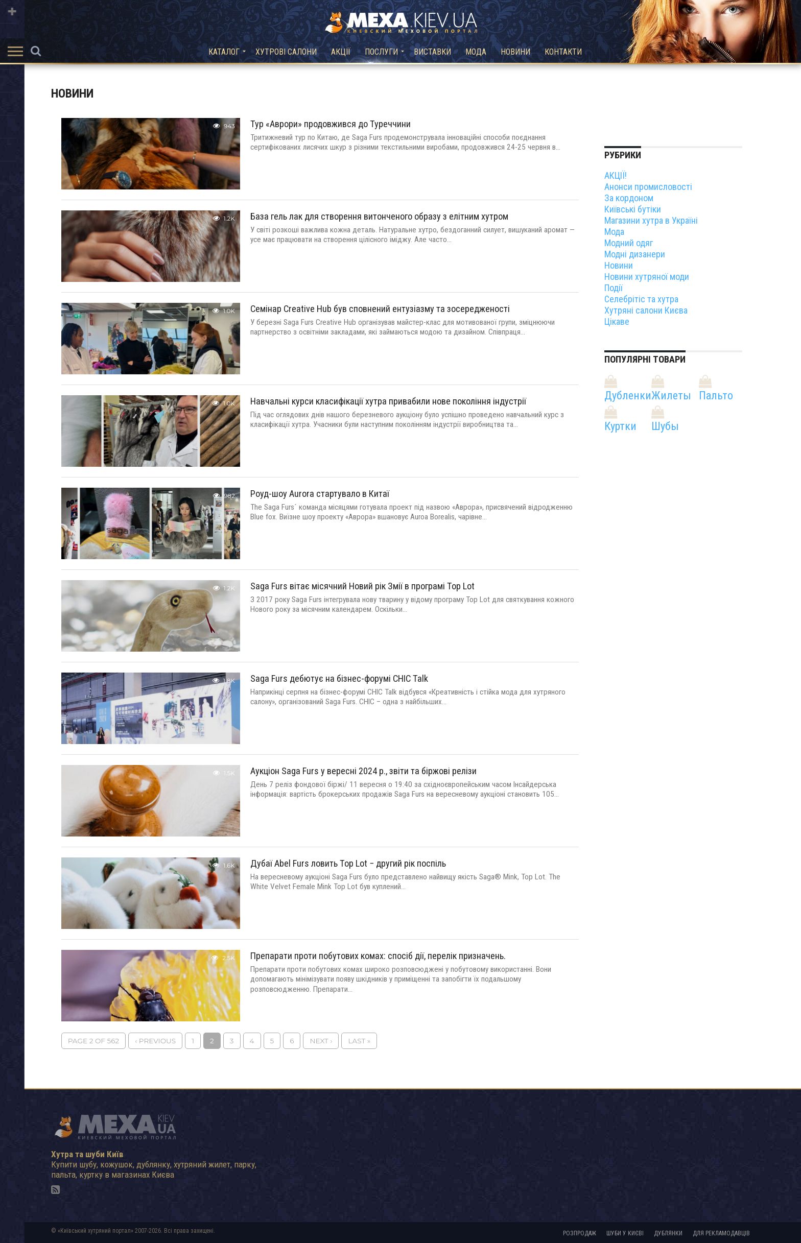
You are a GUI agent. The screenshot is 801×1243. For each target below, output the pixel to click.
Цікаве (616, 321)
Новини (515, 52)
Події (613, 287)
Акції (340, 52)
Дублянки (668, 1233)
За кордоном (628, 198)
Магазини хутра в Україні (651, 220)
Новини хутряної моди (646, 276)
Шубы (665, 426)
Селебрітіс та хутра (641, 299)
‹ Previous (155, 1041)
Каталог (224, 52)
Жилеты (671, 395)
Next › (321, 1041)
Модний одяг (628, 242)
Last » (359, 1041)
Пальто (716, 395)
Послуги (381, 52)
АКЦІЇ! (615, 175)
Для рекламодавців (721, 1233)
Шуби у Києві (625, 1233)
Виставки (432, 52)
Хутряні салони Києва (646, 310)
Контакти (563, 52)
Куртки (620, 426)
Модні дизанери (634, 254)
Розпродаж (579, 1233)
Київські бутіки (632, 209)
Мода (475, 52)
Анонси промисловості (648, 186)
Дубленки (627, 395)
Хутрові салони (286, 52)
